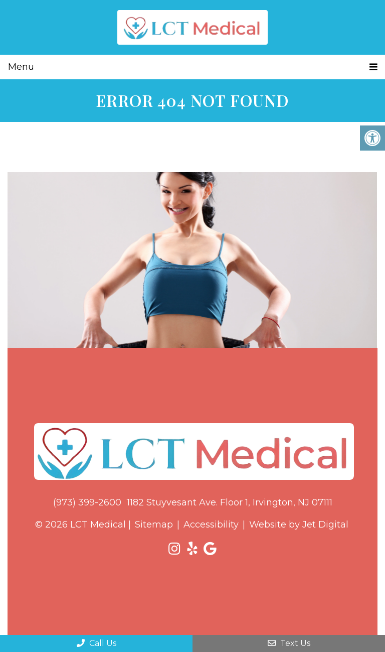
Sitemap (154, 524)
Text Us (289, 643)
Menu (21, 66)
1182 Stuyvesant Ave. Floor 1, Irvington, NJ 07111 (229, 502)
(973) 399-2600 (87, 502)
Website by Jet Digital (298, 524)
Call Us (96, 643)
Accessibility (211, 524)
